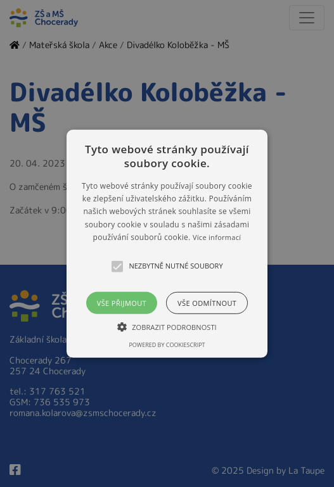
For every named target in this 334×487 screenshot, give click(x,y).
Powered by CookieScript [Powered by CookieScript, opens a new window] (167, 345)
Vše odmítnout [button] (206, 302)
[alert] (167, 243)
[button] (167, 243)
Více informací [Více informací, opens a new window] (217, 237)
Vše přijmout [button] (121, 302)
